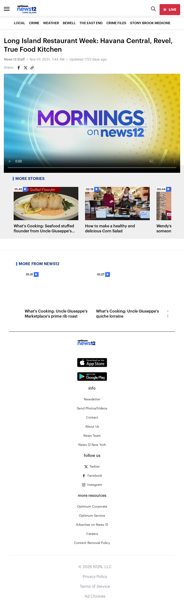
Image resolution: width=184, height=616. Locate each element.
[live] (170, 9)
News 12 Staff (14, 59)
